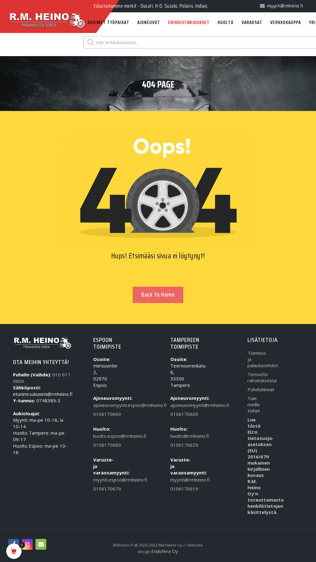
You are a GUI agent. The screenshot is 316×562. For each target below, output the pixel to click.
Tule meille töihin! (253, 404)
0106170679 (102, 489)
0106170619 (179, 489)
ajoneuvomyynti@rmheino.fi (179, 405)
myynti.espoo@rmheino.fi (102, 480)
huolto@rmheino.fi (179, 436)
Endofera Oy (164, 551)
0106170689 (102, 445)
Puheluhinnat (256, 389)
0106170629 (179, 445)
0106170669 (102, 414)
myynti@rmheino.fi (179, 480)
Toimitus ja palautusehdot (256, 359)
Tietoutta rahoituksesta (256, 377)
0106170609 (179, 414)
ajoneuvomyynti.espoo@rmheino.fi (102, 405)
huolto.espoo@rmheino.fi (102, 436)
